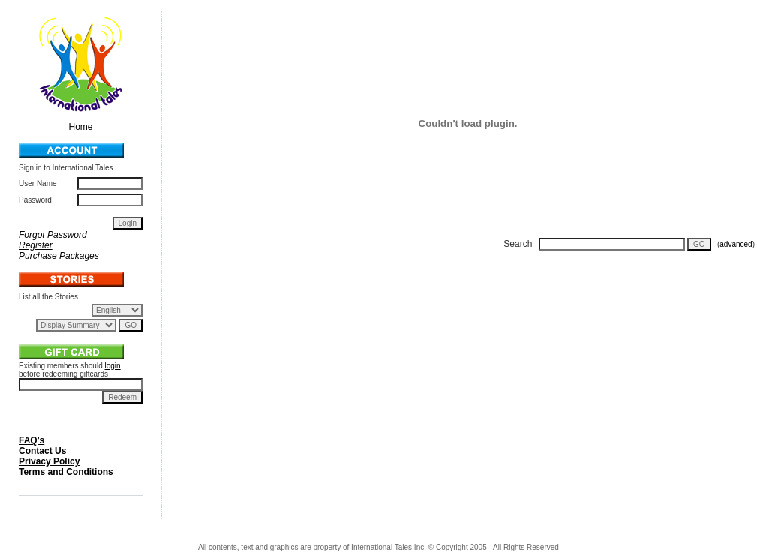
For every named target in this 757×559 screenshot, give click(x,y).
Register (36, 245)
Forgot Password (53, 235)
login (113, 366)
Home (81, 121)
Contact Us (42, 451)
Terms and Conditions (66, 472)
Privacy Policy (49, 461)
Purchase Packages (59, 256)
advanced (735, 244)
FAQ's (31, 440)
